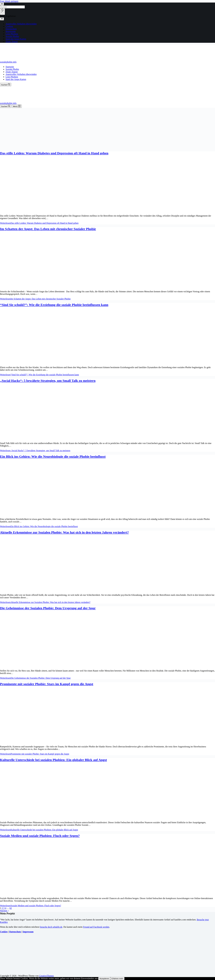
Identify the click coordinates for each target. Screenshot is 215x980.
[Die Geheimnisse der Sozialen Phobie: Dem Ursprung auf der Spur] (54, 666)
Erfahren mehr (117, 978)
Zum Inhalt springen (9, 1)
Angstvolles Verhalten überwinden (21, 74)
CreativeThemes (46, 976)
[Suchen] (5, 84)
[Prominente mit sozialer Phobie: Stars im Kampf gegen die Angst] (54, 742)
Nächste (4, 910)
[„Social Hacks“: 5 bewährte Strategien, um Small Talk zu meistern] (54, 438)
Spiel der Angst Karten (16, 79)
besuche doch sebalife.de (51, 927)
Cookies (4, 931)
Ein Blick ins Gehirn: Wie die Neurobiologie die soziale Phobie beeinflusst (53, 456)
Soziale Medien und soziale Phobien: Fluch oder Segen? (40, 836)
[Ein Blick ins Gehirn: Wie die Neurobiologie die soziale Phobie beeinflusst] (54, 514)
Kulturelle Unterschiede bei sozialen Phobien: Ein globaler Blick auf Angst (53, 760)
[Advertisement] (107, 129)
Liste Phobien (12, 77)
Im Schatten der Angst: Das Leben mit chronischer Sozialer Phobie (48, 229)
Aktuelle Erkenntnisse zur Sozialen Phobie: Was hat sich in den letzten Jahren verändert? (64, 532)
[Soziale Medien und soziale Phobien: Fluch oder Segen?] (54, 893)
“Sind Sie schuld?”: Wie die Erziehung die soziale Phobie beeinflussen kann (54, 305)
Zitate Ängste (12, 72)
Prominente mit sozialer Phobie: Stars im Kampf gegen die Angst (46, 684)
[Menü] (17, 106)
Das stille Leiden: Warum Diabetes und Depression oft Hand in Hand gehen (54, 153)
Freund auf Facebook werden (96, 927)
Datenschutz (15, 931)
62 (11, 908)
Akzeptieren (104, 978)
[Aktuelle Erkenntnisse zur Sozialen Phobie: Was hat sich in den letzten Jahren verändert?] (54, 590)
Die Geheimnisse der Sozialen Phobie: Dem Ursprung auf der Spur (48, 608)
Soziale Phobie (12, 69)
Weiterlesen (39, 223)
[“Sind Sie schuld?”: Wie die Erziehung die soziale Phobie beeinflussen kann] (54, 362)
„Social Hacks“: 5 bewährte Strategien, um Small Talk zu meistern (47, 380)
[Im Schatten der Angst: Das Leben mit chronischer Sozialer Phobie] (54, 287)
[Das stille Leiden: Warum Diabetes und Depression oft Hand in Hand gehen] (54, 211)
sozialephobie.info (8, 62)
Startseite (10, 66)
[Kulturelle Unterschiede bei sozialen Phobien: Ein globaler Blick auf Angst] (54, 817)
